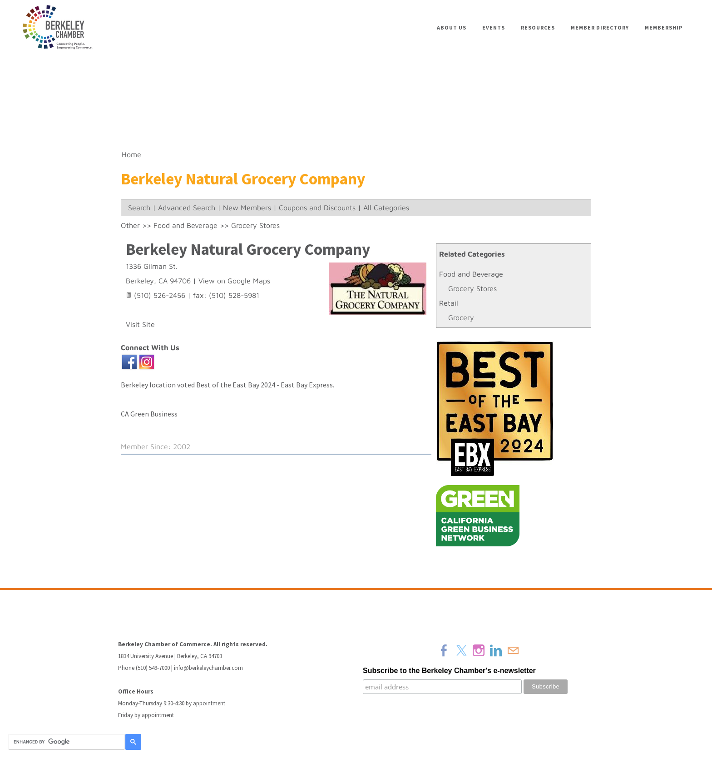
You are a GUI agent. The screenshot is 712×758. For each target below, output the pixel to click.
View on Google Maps (234, 281)
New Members (247, 207)
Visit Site (140, 324)
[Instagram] (479, 650)
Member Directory (600, 27)
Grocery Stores (472, 288)
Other (130, 225)
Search (139, 207)
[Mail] (513, 650)
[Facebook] (444, 650)
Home (131, 154)
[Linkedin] (496, 650)
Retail (448, 303)
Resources (538, 27)
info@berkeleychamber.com (208, 668)
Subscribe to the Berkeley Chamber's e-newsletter (449, 670)
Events (493, 27)
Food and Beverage (471, 274)
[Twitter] (461, 650)
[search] (65, 742)
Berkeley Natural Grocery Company (248, 249)
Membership (663, 27)
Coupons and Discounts (317, 207)
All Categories (386, 207)
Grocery (461, 317)
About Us (451, 27)
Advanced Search (186, 207)
